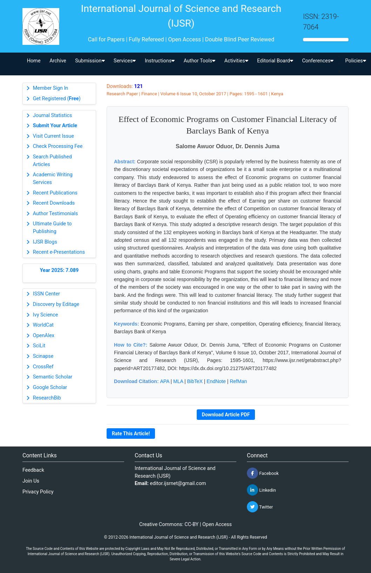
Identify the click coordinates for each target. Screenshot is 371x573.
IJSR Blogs (45, 242)
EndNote (216, 381)
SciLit (39, 346)
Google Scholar (50, 387)
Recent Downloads (54, 203)
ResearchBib (47, 398)
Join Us (30, 481)
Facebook (263, 473)
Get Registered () (57, 99)
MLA (178, 381)
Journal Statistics (52, 115)
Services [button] (125, 61)
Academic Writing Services (53, 178)
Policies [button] (355, 61)
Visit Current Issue (53, 136)
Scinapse (43, 356)
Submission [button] (89, 61)
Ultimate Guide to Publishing (52, 227)
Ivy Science (45, 315)
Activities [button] (236, 61)
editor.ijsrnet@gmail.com (178, 483)
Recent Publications (55, 193)
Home (34, 61)
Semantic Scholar (52, 377)
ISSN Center (46, 294)
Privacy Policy (38, 492)
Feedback (33, 470)
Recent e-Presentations (59, 252)
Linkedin (261, 490)
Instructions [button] (160, 61)
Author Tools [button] (199, 61)
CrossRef (43, 367)
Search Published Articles (52, 161)
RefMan (238, 381)
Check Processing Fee (58, 146)
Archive (57, 61)
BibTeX (195, 381)
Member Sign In (50, 88)
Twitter (260, 506)
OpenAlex (43, 336)
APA (164, 381)
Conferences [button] (317, 61)
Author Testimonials (55, 214)
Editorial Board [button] (275, 61)
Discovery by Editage (56, 304)
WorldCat (43, 325)
